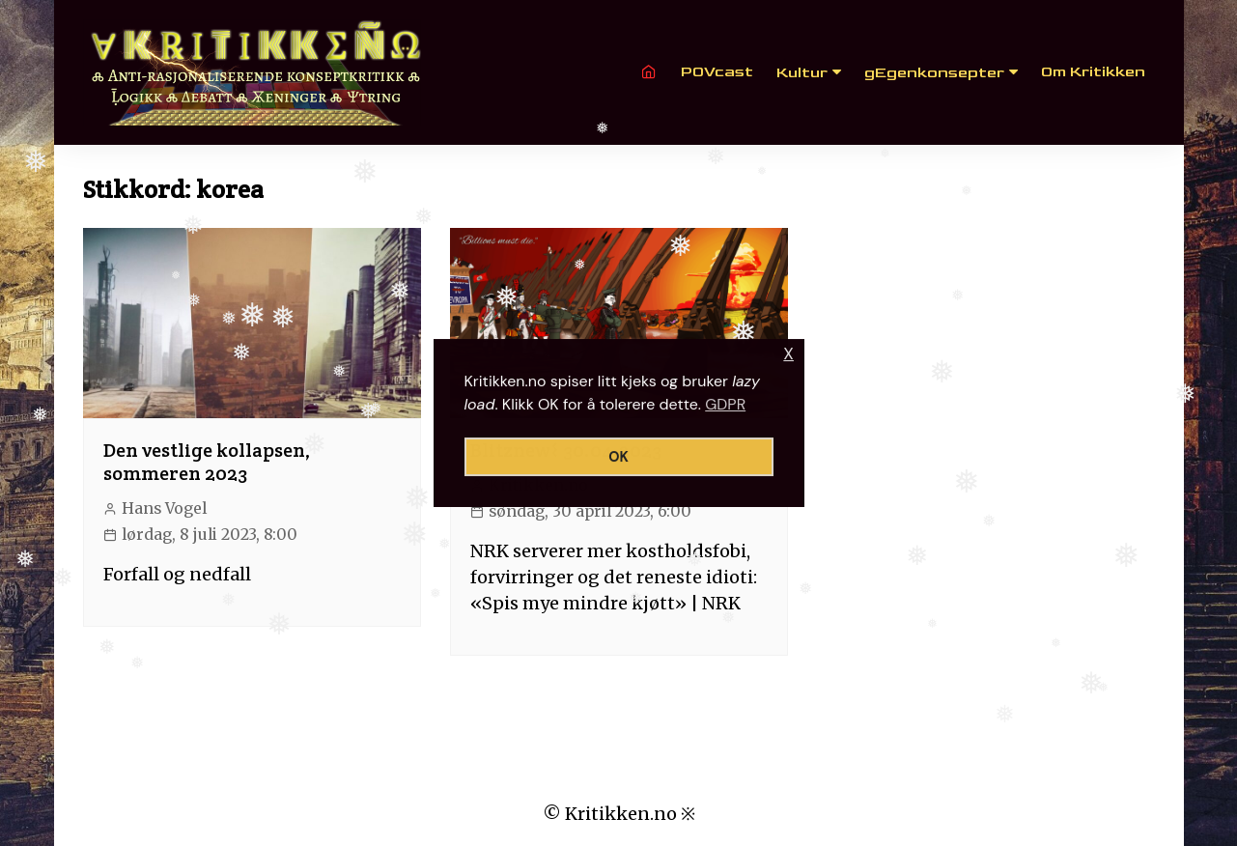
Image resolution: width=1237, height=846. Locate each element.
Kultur (802, 73)
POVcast (717, 72)
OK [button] (618, 456)
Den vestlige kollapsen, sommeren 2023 (207, 461)
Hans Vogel (164, 508)
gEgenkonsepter (934, 73)
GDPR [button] (725, 404)
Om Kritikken (1093, 72)
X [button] (788, 354)
